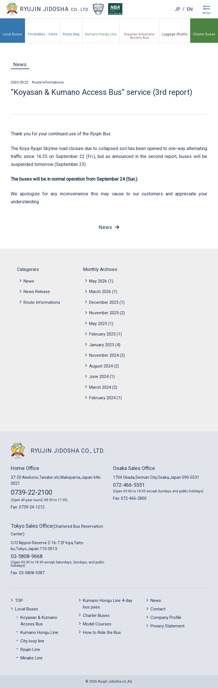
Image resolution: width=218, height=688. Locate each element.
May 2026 (98, 281)
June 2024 (98, 376)
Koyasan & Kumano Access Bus (38, 621)
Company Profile (165, 617)
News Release (37, 291)
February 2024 (102, 397)
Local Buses (26, 609)
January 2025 (101, 344)
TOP (19, 600)
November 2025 (104, 312)
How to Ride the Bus (102, 632)
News (20, 64)
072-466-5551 (129, 485)
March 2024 (100, 387)
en (189, 9)
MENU (206, 13)
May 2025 (98, 323)
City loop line (32, 641)
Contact (157, 609)
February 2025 (102, 334)
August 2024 (101, 366)
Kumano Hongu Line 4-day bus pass (107, 604)
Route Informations (48, 82)
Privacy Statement (167, 626)
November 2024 (104, 355)
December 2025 (103, 302)
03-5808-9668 (27, 556)
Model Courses (97, 624)
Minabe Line (31, 658)
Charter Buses (96, 615)
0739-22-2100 (31, 492)
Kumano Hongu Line (39, 632)
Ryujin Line (30, 649)
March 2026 (100, 291)
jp (176, 9)
